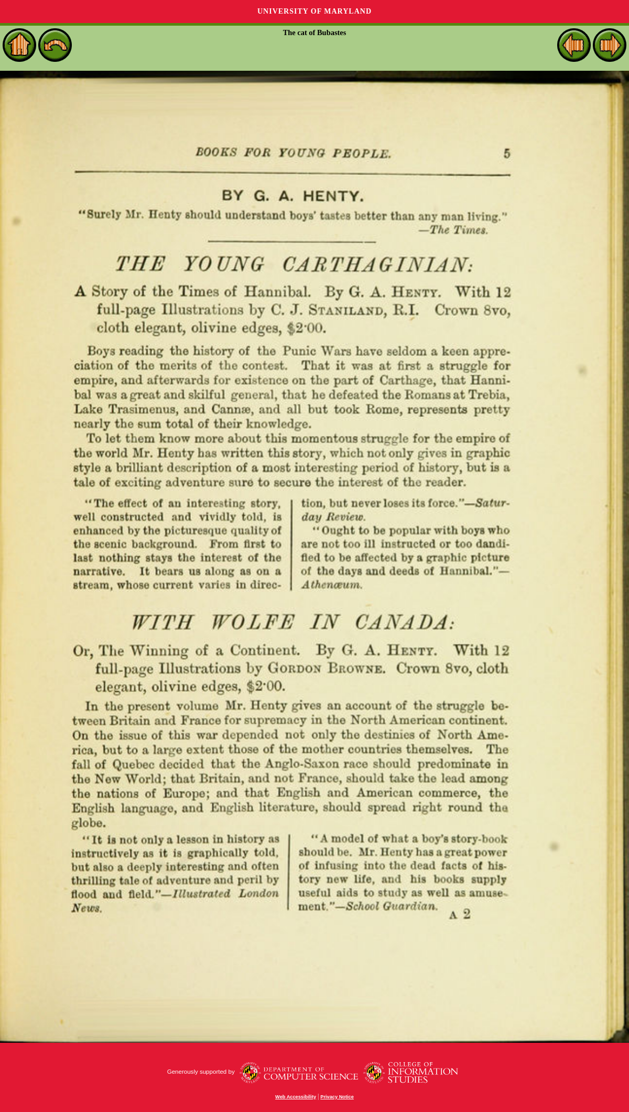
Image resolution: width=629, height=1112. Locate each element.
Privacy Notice (337, 1096)
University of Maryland (314, 11)
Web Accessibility (295, 1096)
